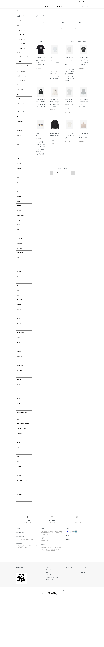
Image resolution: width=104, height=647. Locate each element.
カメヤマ (20, 283)
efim (18, 199)
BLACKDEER (21, 147)
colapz (19, 168)
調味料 (19, 88)
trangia (19, 484)
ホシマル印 (20, 257)
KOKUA (19, 293)
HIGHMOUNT (21, 246)
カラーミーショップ (39, 640)
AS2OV (19, 132)
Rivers (19, 418)
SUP (18, 98)
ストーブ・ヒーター (22, 69)
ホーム (17, 12)
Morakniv (20, 308)
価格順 (79, 43)
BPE (18, 153)
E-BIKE (19, 28)
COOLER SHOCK (22, 163)
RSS (70, 617)
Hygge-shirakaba (24, 4)
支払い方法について (54, 625)
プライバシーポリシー (55, 630)
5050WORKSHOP (22, 533)
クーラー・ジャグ (22, 60)
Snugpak (19, 428)
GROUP (58, 8)
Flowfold (19, 225)
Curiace (19, 179)
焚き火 (19, 64)
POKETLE (20, 407)
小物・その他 (21, 94)
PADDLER (20, 386)
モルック (20, 539)
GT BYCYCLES (21, 544)
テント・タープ (21, 38)
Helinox (19, 241)
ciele (18, 158)
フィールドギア (21, 84)
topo (18, 495)
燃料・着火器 (21, 75)
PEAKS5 (19, 392)
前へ (52, 174)
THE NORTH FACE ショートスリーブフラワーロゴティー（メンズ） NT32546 (55, 63)
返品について (53, 622)
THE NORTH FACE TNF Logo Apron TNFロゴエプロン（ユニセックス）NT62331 (84, 137)
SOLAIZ (19, 433)
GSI (18, 277)
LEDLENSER (21, 298)
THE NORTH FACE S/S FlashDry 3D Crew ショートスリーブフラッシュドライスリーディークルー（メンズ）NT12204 (69, 106)
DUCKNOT (20, 194)
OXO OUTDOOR (22, 381)
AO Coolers (20, 127)
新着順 (84, 43)
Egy (18, 205)
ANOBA (19, 121)
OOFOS (19, 350)
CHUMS (19, 184)
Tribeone (19, 490)
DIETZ (19, 189)
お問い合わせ (84, 622)
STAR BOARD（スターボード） (22, 450)
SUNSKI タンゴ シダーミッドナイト (40, 135)
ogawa (19, 355)
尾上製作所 (20, 345)
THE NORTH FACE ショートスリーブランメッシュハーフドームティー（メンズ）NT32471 (69, 137)
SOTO (19, 438)
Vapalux (19, 510)
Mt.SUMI (19, 319)
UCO (18, 500)
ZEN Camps (20, 549)
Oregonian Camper (22, 376)
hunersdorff (20, 262)
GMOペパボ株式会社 (57, 640)
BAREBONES (21, 137)
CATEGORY (46, 8)
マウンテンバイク (22, 33)
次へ (72, 174)
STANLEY (20, 444)
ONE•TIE (20, 366)
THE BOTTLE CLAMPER (21, 463)
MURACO (20, 324)
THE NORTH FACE (23, 469)
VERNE (19, 516)
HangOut (20, 236)
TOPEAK (20, 479)
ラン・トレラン (21, 108)
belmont (19, 142)
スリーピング (21, 42)
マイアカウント (82, 3)
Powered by (52, 643)
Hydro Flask (20, 267)
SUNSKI (19, 456)
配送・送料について (54, 620)
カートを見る (84, 620)
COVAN (19, 173)
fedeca (19, 215)
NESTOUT (20, 334)
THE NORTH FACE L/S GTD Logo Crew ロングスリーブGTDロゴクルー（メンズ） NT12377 (55, 105)
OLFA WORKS (21, 360)
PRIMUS (19, 412)
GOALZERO (21, 272)
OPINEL (19, 371)
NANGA (19, 329)
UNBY (19, 505)
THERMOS (20, 474)
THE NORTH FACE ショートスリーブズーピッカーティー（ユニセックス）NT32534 (69, 63)
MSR (18, 314)
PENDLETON (21, 397)
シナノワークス (21, 423)
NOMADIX (20, 340)
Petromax (20, 402)
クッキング (20, 56)
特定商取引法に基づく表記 (56, 627)
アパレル (22, 12)
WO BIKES (20, 521)
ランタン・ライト (22, 51)
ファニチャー (21, 47)
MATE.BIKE (20, 303)
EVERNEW (20, 210)
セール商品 (20, 23)
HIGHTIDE (20, 251)
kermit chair (20, 288)
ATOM (73, 617)
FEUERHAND (21, 220)
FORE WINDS (21, 231)
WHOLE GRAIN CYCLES (22, 527)
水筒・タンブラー (22, 79)
